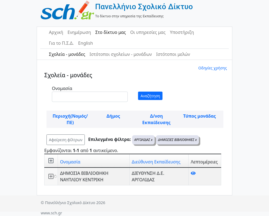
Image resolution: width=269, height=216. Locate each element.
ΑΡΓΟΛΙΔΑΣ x (143, 139)
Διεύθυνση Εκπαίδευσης (156, 162)
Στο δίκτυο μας (110, 32)
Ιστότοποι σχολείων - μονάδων (120, 54)
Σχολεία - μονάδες (67, 54)
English (85, 43)
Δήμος (113, 116)
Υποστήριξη (182, 32)
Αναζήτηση (150, 95)
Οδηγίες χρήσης (212, 67)
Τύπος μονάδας (199, 116)
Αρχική (56, 32)
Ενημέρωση (79, 32)
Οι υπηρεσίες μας (147, 32)
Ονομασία (62, 88)
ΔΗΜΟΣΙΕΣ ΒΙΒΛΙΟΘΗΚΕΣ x (177, 139)
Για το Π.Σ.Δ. (61, 43)
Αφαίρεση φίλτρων (65, 139)
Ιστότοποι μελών (173, 54)
